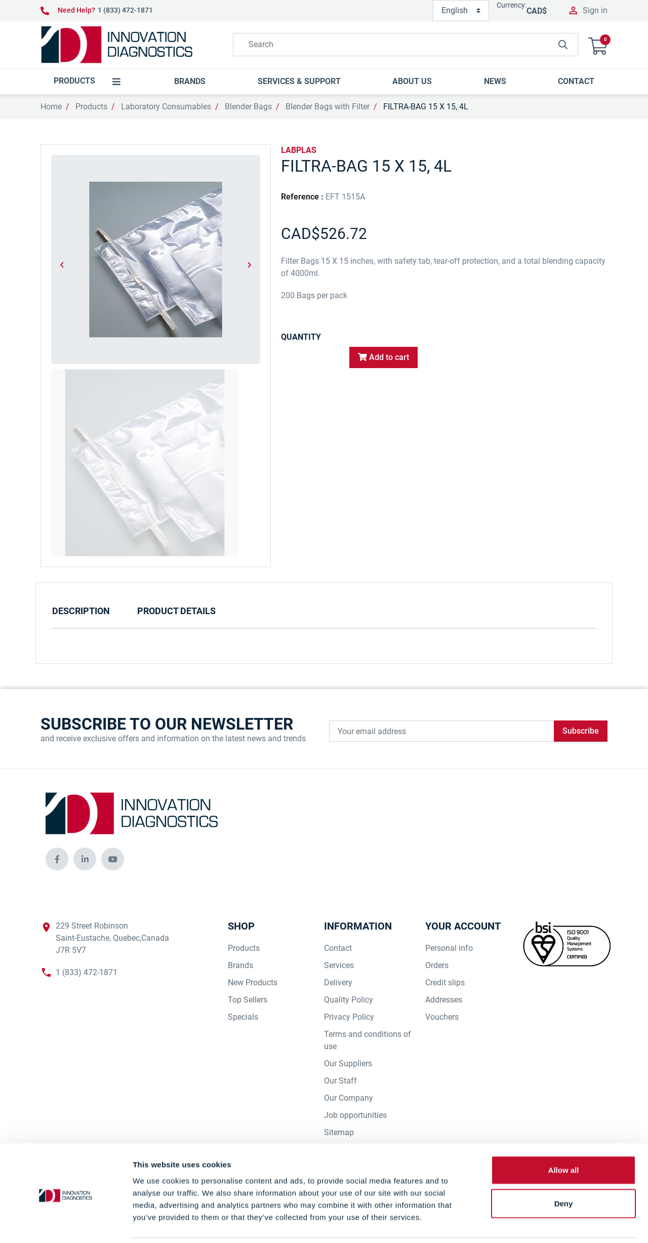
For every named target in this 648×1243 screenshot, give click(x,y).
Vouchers (442, 1017)
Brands (240, 965)
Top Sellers (247, 1000)
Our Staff (340, 1081)
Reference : (302, 197)
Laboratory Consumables (166, 106)
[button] (598, 45)
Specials (243, 1017)
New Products (252, 982)
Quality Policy (348, 1000)
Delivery (338, 982)
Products (91, 106)
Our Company (348, 1098)
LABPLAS (298, 150)
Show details (531, 1223)
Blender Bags (248, 106)
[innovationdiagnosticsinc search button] (563, 44)
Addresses (443, 1000)
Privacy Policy (349, 1017)
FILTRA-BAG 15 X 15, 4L (425, 106)
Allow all (563, 1135)
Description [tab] (81, 611)
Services (339, 965)
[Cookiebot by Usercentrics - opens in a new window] (65, 1223)
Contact (338, 948)
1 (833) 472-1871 (125, 10)
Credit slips (445, 982)
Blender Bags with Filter (328, 106)
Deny (563, 1169)
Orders (437, 965)
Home (51, 106)
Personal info (449, 948)
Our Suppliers (348, 1063)
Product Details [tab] (176, 611)
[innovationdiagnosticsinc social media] (57, 859)
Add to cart (383, 357)
